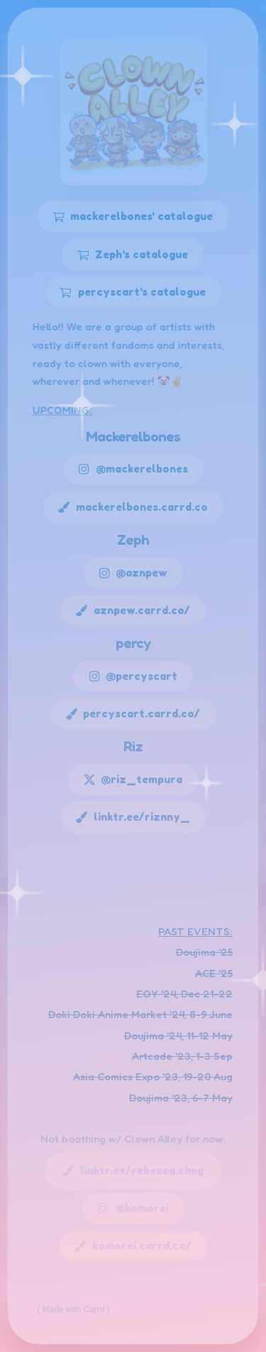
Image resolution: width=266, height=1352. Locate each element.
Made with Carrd (74, 1310)
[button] (133, 216)
